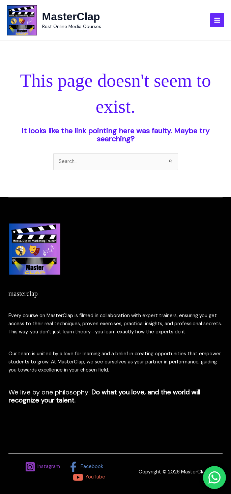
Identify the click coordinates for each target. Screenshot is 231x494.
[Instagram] (42, 467)
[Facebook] (85, 467)
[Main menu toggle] (217, 20)
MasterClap (71, 16)
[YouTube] (89, 477)
